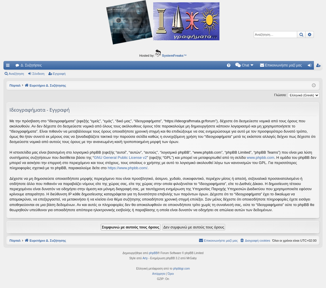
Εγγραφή (59, 73)
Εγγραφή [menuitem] (319, 66)
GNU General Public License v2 (120, 157)
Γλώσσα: (280, 95)
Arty (145, 258)
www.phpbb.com (260, 157)
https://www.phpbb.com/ (127, 168)
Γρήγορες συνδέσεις (9, 66)
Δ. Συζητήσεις (31, 65)
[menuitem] (228, 65)
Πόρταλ (15, 85)
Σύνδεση (38, 73)
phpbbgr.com (181, 268)
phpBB (153, 253)
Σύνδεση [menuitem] (311, 66)
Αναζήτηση (16, 73)
